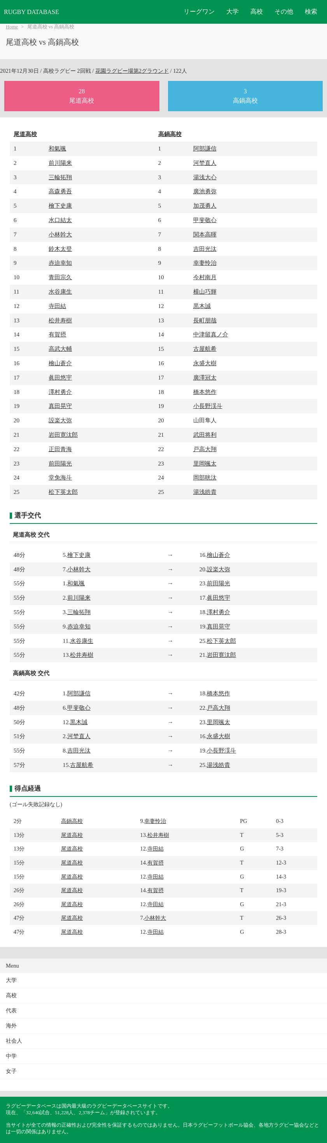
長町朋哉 (205, 320)
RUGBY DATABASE (31, 12)
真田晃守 (60, 406)
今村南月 (205, 277)
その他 (284, 11)
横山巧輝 (205, 291)
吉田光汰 (205, 248)
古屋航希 (205, 348)
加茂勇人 (205, 205)
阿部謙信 (205, 148)
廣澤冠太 (205, 377)
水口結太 (60, 220)
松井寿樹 (60, 320)
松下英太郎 (63, 491)
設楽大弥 (60, 420)
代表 (11, 1010)
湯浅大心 (205, 177)
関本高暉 (205, 234)
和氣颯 (57, 148)
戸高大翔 (205, 449)
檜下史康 (60, 205)
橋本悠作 (205, 392)
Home (12, 27)
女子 (11, 1071)
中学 (11, 1056)
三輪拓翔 (60, 177)
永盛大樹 (205, 363)
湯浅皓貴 (205, 491)
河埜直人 (205, 162)
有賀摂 (57, 334)
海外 (11, 1026)
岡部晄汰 (205, 477)
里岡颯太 (205, 463)
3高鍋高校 (245, 96)
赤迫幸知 (60, 262)
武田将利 (205, 434)
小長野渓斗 (207, 406)
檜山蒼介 (60, 363)
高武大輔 (60, 348)
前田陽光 (60, 463)
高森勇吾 (60, 191)
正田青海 (60, 449)
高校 (256, 11)
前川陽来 (60, 162)
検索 (311, 11)
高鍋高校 (170, 134)
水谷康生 (60, 291)
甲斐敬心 (205, 220)
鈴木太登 (60, 248)
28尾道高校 (81, 96)
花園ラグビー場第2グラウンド (132, 71)
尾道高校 (25, 134)
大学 (232, 11)
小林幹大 (60, 234)
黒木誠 (202, 306)
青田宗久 (60, 277)
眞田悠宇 (60, 377)
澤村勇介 (60, 392)
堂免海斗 (60, 477)
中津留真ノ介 (210, 334)
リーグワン (199, 11)
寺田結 (57, 306)
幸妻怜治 (205, 262)
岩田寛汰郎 (63, 434)
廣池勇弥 (205, 191)
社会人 (14, 1041)
